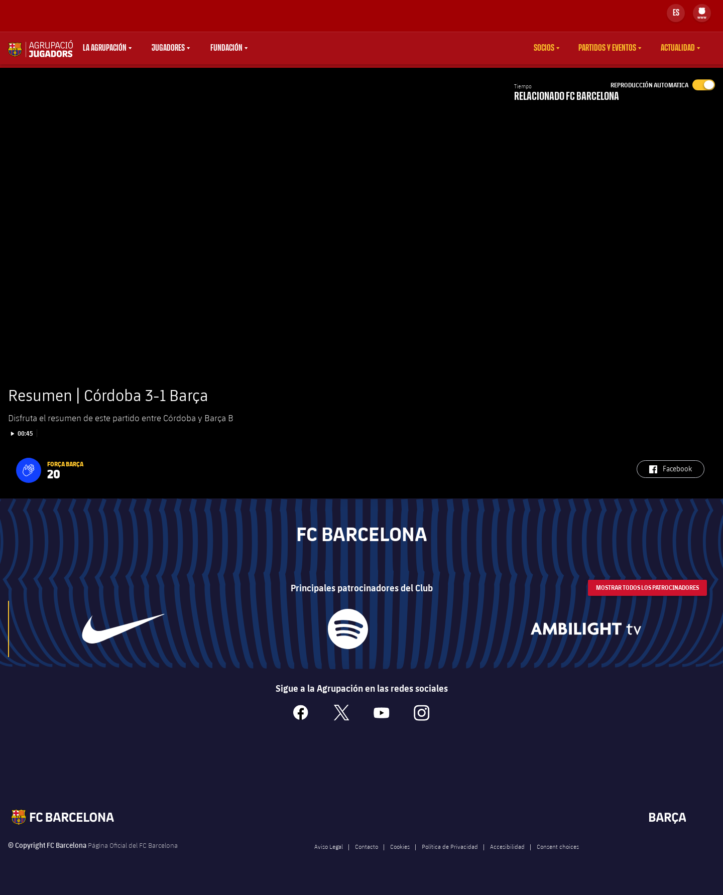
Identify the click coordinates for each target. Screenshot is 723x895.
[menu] (702, 13)
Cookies (400, 858)
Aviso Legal (328, 858)
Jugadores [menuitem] (168, 48)
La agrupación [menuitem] (105, 48)
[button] (28, 482)
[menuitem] (701, 11)
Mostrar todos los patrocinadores (647, 600)
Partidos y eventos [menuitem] (607, 48)
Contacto (366, 858)
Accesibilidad (507, 858)
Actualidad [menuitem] (678, 48)
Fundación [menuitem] (226, 48)
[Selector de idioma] (676, 13)
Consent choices (558, 858)
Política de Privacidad (450, 858)
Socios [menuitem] (544, 48)
